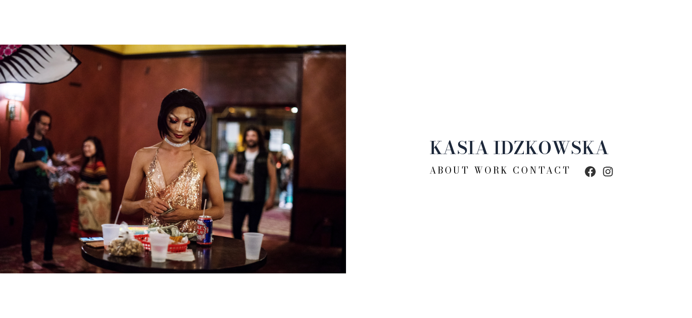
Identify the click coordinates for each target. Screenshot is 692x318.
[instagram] (607, 168)
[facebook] (590, 168)
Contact (542, 170)
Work (491, 170)
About (451, 170)
